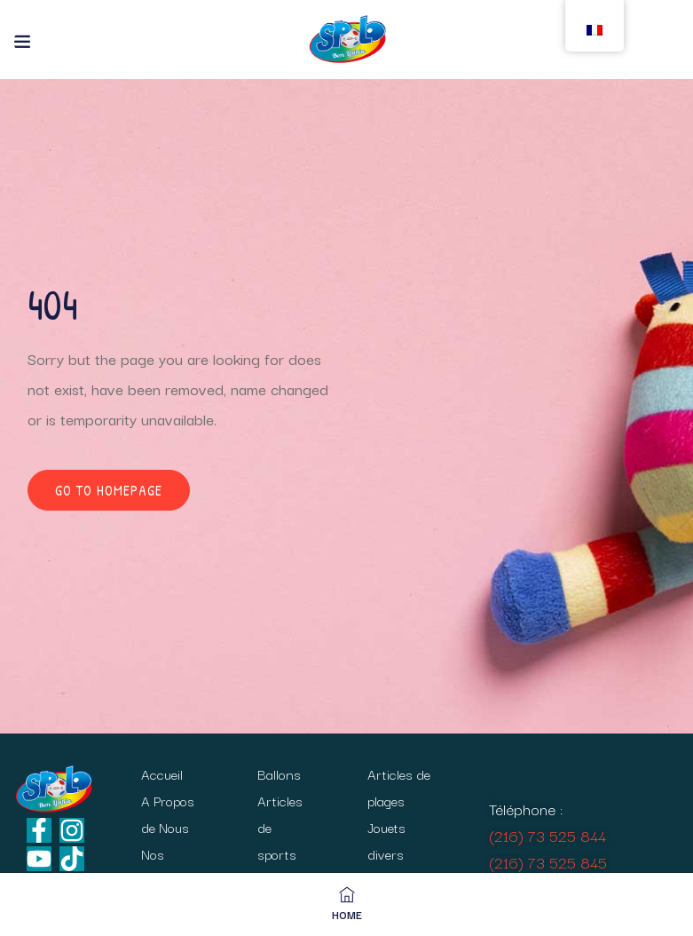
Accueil (162, 773)
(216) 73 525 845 (548, 862)
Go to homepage (108, 490)
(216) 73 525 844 (547, 835)
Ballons (279, 773)
